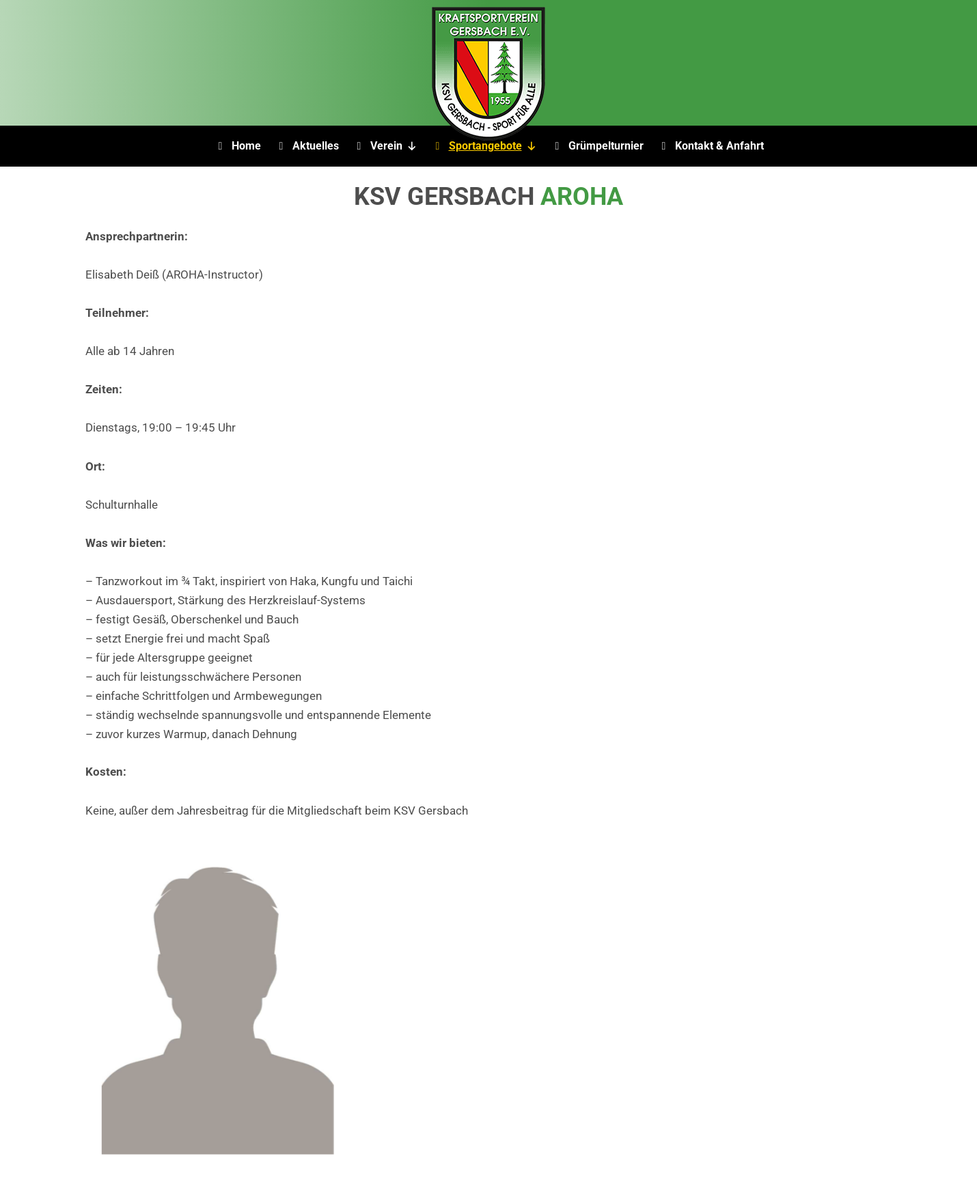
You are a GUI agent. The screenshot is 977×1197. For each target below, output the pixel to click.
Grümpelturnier (606, 145)
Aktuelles (315, 145)
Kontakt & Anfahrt (719, 145)
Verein (393, 146)
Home (246, 145)
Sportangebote (493, 146)
